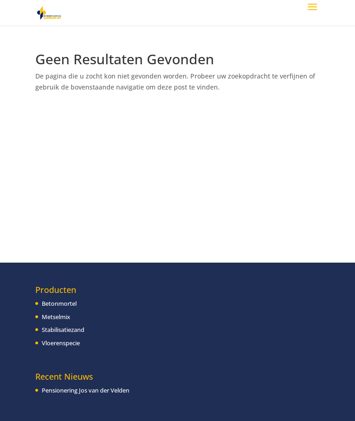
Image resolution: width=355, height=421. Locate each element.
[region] (119, 360)
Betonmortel (59, 303)
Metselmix (56, 317)
